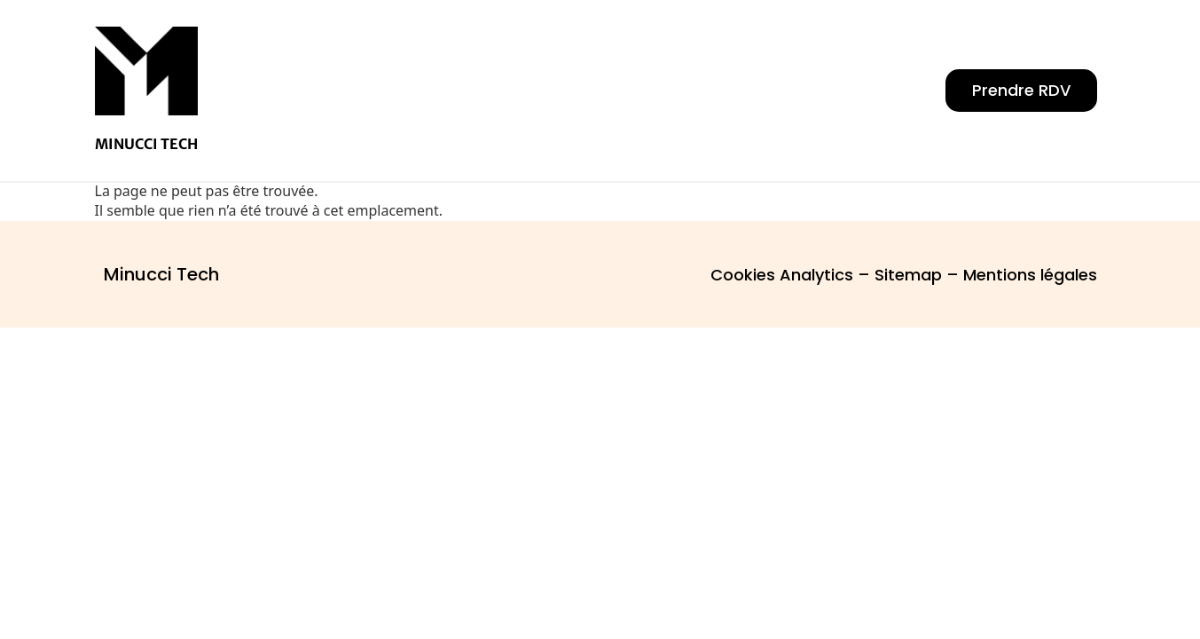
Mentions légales (1030, 275)
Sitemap (908, 275)
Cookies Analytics (781, 275)
